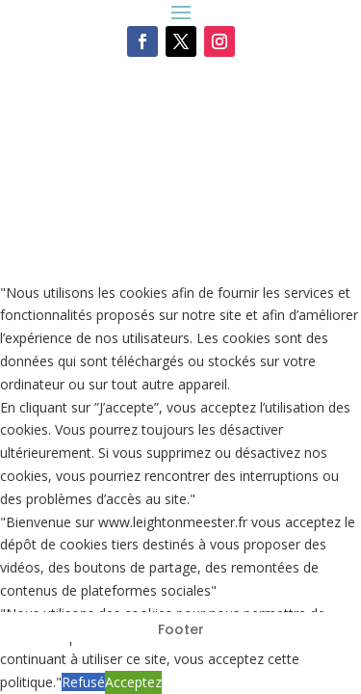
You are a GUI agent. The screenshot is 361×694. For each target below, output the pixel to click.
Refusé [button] (83, 682)
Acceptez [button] (133, 682)
